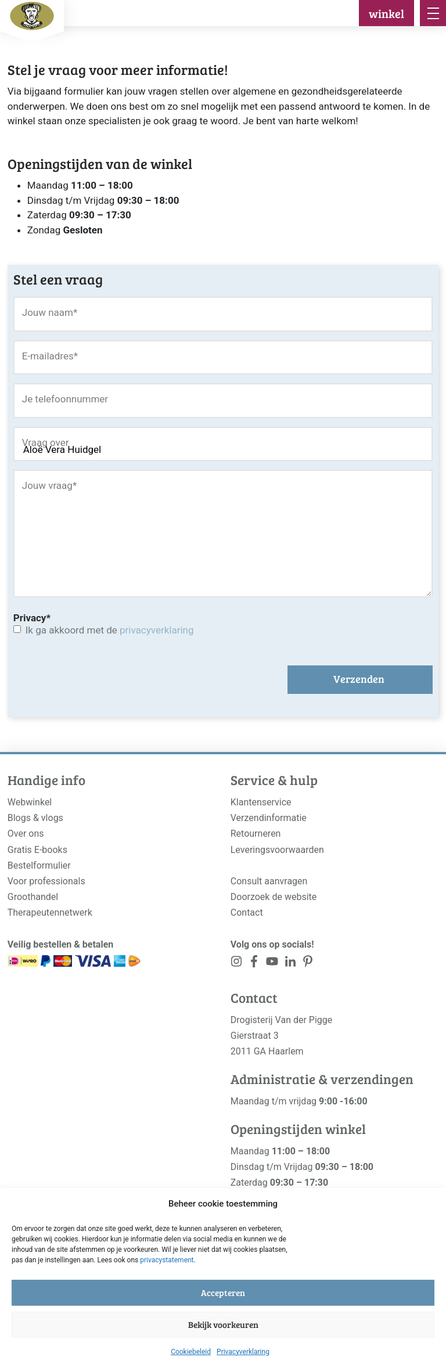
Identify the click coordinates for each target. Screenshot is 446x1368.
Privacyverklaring (243, 1352)
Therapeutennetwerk (50, 912)
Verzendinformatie (269, 817)
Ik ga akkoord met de (110, 630)
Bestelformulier (39, 865)
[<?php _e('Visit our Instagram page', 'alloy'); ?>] (237, 963)
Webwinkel (30, 802)
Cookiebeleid (191, 1352)
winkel (386, 13)
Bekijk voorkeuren (223, 1324)
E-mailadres (50, 356)
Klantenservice (261, 802)
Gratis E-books (37, 849)
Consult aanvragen (269, 881)
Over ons (26, 833)
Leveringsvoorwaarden (277, 849)
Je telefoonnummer (65, 399)
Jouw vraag (49, 485)
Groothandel (33, 896)
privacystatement (166, 1260)
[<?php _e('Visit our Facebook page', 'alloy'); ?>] (255, 963)
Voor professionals (46, 881)
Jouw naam (50, 312)
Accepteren (223, 1292)
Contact (247, 912)
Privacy (32, 618)
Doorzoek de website (274, 896)
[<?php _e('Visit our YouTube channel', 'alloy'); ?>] (272, 963)
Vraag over (45, 442)
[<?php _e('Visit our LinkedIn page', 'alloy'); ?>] (290, 963)
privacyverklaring (156, 630)
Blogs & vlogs (35, 817)
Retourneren (256, 833)
